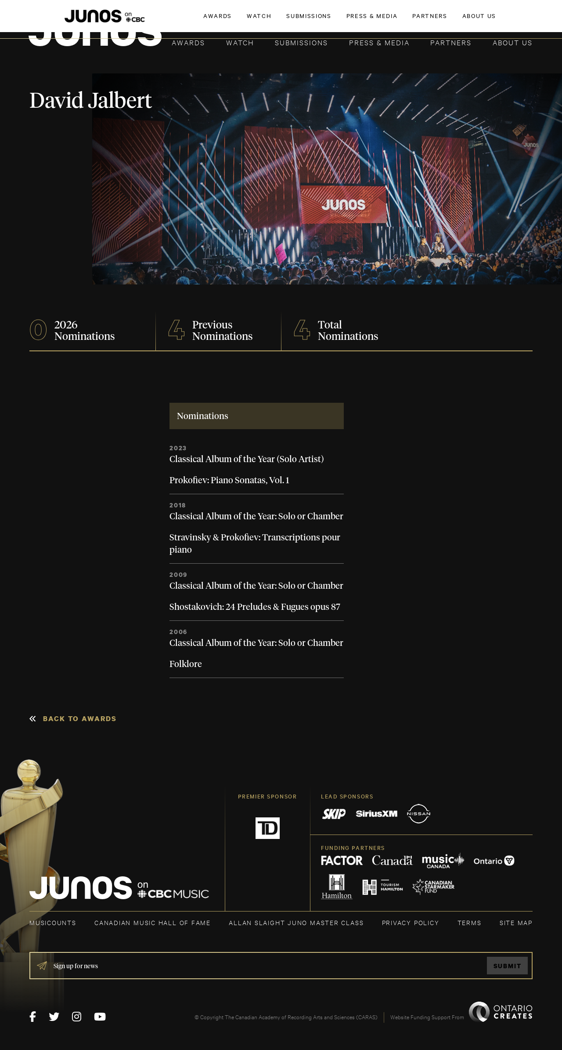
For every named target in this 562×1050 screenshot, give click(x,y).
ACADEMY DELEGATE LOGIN (491, 21)
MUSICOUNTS (52, 922)
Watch (240, 42)
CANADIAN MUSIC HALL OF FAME (152, 922)
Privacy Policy (411, 922)
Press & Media (379, 42)
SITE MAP (516, 922)
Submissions (301, 42)
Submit (508, 966)
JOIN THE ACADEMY (410, 21)
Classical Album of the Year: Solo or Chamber (256, 516)
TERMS (470, 922)
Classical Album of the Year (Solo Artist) (246, 459)
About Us (513, 42)
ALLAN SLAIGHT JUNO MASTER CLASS (296, 922)
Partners (451, 42)
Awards (188, 42)
